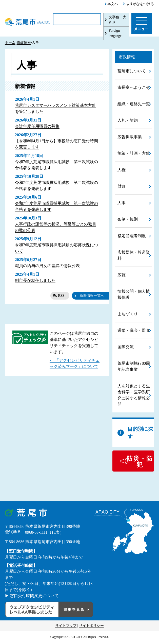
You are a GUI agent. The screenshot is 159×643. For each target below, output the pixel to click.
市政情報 (24, 42)
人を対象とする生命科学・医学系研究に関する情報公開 (133, 395)
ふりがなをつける (140, 4)
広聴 (121, 275)
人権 (121, 170)
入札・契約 (127, 120)
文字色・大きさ (117, 19)
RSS (61, 296)
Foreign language (115, 33)
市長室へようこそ (133, 87)
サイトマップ (65, 626)
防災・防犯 (140, 461)
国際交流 (125, 347)
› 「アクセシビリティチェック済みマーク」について (75, 363)
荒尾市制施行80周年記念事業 (133, 366)
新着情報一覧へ (92, 296)
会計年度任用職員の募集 (37, 126)
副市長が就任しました (35, 280)
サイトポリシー (91, 626)
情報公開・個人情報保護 (133, 294)
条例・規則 (127, 219)
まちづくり (127, 314)
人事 (121, 203)
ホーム (10, 42)
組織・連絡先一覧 (133, 104)
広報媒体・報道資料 (133, 255)
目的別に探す (140, 432)
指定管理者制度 (131, 236)
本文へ (112, 4)
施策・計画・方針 (133, 153)
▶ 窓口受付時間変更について (31, 596)
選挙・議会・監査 (133, 330)
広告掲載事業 (129, 137)
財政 (121, 186)
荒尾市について (131, 71)
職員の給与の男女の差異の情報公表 (47, 266)
